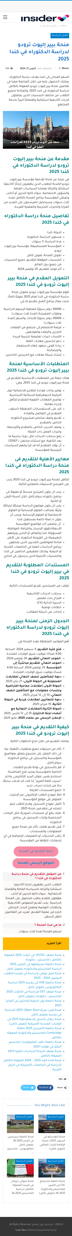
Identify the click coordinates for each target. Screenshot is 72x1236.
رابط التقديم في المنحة (36, 851)
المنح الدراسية (60, 35)
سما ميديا (21, 1230)
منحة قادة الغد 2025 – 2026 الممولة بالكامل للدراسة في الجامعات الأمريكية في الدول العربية (32, 1065)
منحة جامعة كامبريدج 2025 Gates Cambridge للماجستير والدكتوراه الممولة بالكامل (34, 1033)
